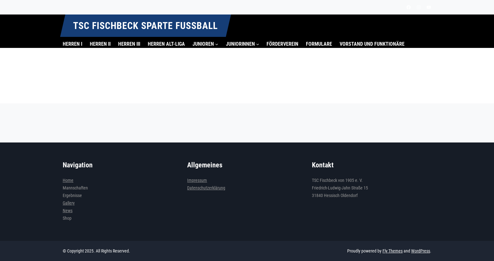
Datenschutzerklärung (206, 187)
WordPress (420, 250)
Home (68, 180)
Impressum (197, 180)
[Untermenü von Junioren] (216, 44)
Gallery (69, 203)
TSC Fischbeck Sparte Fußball (145, 25)
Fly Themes (392, 250)
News (67, 210)
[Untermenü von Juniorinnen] (257, 44)
